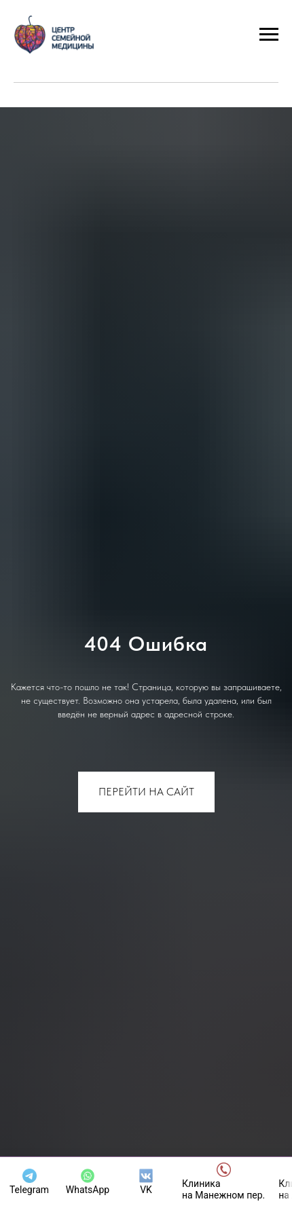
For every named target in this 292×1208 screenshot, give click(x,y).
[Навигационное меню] (268, 34)
